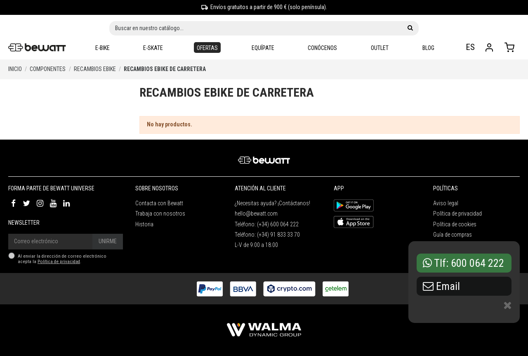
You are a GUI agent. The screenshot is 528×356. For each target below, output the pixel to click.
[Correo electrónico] (50, 241)
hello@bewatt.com (256, 213)
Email (441, 286)
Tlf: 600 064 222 (463, 263)
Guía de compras (452, 234)
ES (471, 47)
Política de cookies (454, 224)
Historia (144, 224)
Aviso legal (445, 203)
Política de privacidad (59, 261)
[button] (263, 48)
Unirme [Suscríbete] (108, 241)
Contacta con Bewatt (159, 203)
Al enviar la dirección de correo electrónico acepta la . (62, 259)
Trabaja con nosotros (160, 213)
